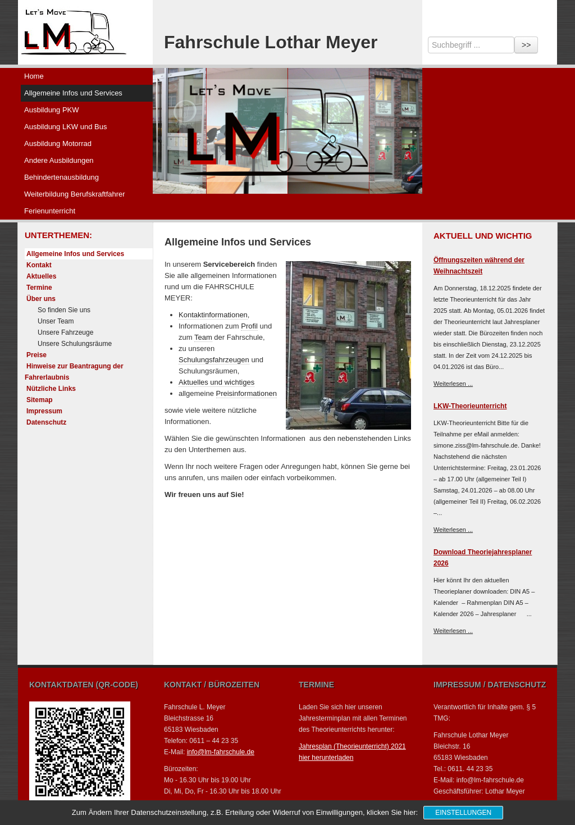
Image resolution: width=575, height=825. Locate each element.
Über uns (41, 299)
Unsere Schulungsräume (75, 344)
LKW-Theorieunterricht (469, 406)
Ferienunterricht (49, 211)
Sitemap (39, 400)
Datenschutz (46, 422)
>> (526, 44)
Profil (249, 326)
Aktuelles (41, 276)
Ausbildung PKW (51, 110)
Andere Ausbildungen (59, 160)
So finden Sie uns (64, 310)
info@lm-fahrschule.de (220, 752)
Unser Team (56, 321)
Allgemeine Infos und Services (73, 93)
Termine (39, 287)
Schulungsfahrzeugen (214, 359)
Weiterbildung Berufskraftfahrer (74, 194)
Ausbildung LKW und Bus (65, 126)
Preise (36, 355)
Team (203, 337)
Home (34, 76)
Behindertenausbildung (61, 177)
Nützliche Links (51, 389)
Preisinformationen (246, 393)
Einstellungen (463, 813)
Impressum (44, 411)
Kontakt (39, 265)
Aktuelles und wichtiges (216, 382)
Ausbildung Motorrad (58, 143)
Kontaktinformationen (213, 315)
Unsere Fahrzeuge (65, 332)
